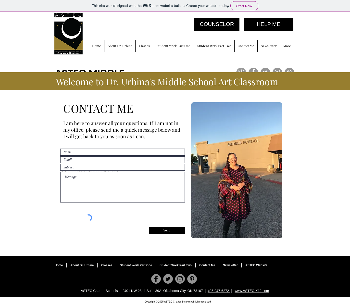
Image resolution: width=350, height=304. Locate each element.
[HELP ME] (268, 24)
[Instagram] (180, 279)
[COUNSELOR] (216, 24)
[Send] (167, 230)
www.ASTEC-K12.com (252, 291)
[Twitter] (168, 279)
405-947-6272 (219, 291)
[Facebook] (156, 279)
